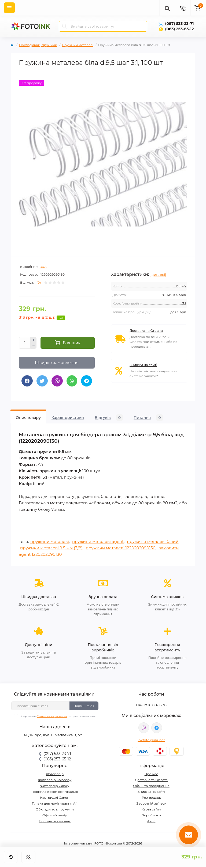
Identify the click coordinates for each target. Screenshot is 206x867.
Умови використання (52, 716)
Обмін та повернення (151, 786)
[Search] (65, 26)
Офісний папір (54, 815)
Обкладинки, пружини (38, 45)
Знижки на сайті (143, 365)
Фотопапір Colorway (54, 780)
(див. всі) (158, 274)
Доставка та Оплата (146, 331)
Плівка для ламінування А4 (55, 803)
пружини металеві (49, 541)
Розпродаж (151, 797)
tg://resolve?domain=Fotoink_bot (156, 728)
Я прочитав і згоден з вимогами (58, 716)
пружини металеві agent (98, 541)
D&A (43, 267)
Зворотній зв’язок (151, 803)
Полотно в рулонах (55, 821)
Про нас (151, 774)
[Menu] (9, 7)
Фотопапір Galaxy (54, 786)
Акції (151, 821)
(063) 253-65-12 (179, 29)
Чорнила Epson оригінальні (54, 792)
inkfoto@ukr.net (151, 740)
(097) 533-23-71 (179, 23)
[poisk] (167, 8)
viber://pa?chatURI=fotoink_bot (144, 728)
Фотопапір (55, 774)
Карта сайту (151, 809)
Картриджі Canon (54, 797)
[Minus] (33, 346)
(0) (38, 282)
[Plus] (33, 340)
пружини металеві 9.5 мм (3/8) (51, 547)
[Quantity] (25, 343)
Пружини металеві (77, 45)
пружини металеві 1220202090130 (121, 547)
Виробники (151, 815)
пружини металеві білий (152, 541)
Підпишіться (83, 706)
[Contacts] (182, 8)
